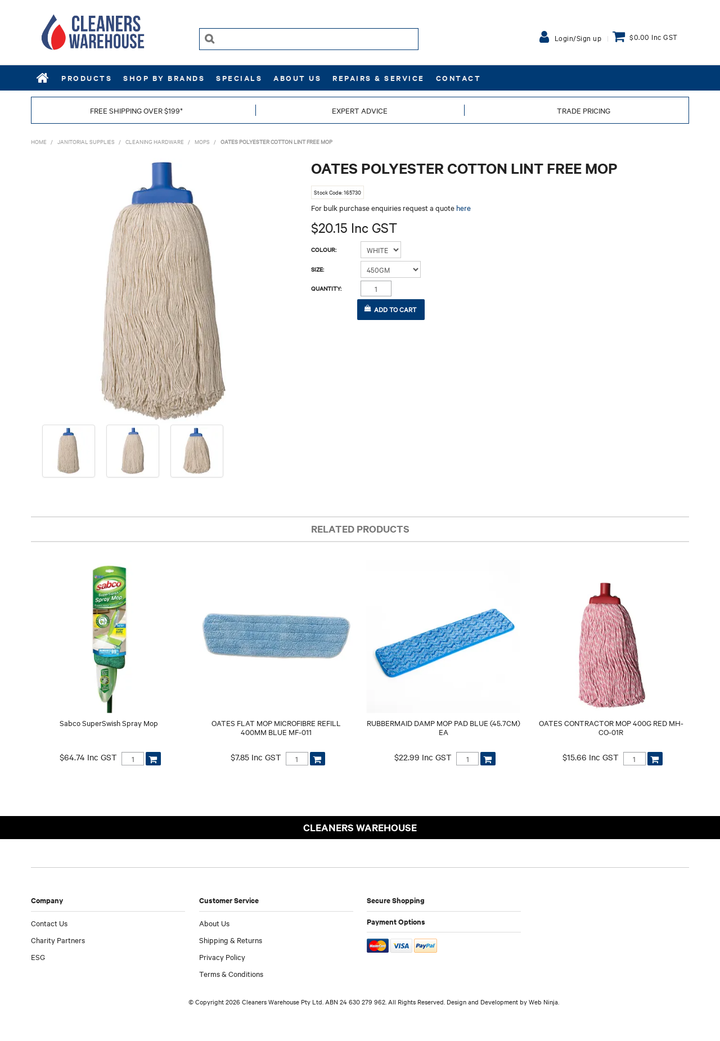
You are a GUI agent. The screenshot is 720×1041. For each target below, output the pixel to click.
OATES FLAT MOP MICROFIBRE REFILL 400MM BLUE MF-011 (276, 727)
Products (86, 78)
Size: (317, 269)
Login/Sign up (578, 38)
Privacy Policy (222, 957)
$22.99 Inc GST (423, 757)
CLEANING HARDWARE (154, 141)
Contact (459, 78)
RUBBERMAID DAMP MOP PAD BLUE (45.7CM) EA (443, 727)
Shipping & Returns (230, 940)
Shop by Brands (164, 78)
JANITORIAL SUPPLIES (86, 141)
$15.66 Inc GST (590, 757)
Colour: (323, 249)
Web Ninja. (544, 1001)
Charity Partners (58, 940)
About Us (297, 78)
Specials (239, 78)
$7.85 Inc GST (256, 757)
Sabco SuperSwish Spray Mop (109, 723)
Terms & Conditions (231, 973)
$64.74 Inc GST (88, 757)
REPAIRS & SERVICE (378, 78)
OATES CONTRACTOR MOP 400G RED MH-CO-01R (611, 727)
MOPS (202, 141)
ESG (38, 957)
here (463, 207)
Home (43, 77)
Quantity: (326, 288)
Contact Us (49, 923)
